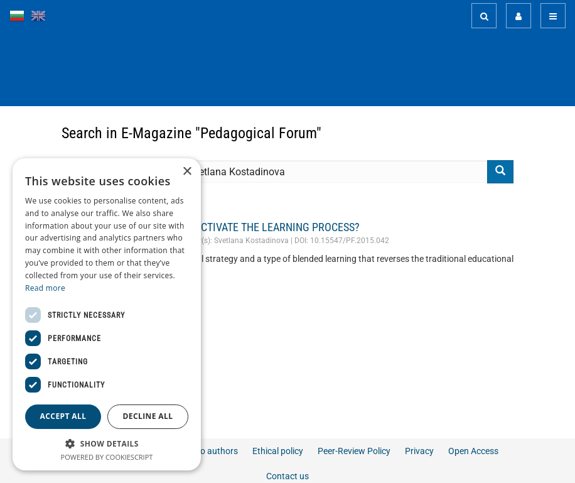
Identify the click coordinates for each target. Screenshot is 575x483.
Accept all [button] (63, 416)
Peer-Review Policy (354, 451)
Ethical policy (277, 451)
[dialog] (107, 314)
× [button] (186, 171)
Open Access (473, 451)
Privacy (419, 451)
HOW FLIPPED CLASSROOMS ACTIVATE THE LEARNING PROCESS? (211, 227)
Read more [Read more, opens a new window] (45, 288)
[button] (106, 443)
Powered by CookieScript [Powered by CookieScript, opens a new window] (107, 457)
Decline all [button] (148, 416)
